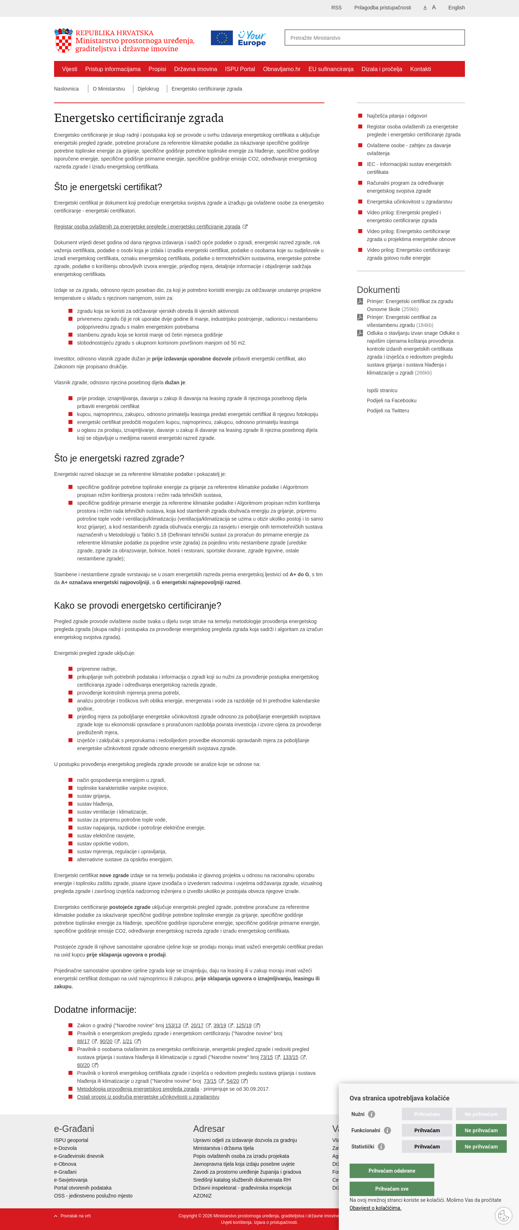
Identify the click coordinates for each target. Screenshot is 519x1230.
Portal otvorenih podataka (83, 1188)
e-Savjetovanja (71, 1180)
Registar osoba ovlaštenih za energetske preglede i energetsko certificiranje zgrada (147, 226)
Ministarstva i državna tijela (223, 1148)
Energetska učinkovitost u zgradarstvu (409, 202)
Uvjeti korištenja (236, 1222)
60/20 (83, 1065)
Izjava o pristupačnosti (275, 1222)
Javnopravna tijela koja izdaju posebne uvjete (244, 1164)
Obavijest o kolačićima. (376, 1208)
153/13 (173, 1025)
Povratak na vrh (76, 1215)
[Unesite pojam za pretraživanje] (343, 38)
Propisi (157, 69)
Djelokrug (148, 89)
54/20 (232, 1081)
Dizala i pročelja (381, 69)
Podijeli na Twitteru (383, 411)
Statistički (362, 1161)
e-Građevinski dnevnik (79, 1156)
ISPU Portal (240, 69)
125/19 (244, 1025)
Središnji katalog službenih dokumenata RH (242, 1180)
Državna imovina (195, 69)
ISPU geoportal (71, 1140)
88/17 (83, 1041)
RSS (336, 7)
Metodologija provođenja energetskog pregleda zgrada (138, 1089)
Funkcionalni (365, 1145)
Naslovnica (66, 89)
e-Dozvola (65, 1148)
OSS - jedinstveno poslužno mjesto (93, 1196)
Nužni (357, 1128)
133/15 (290, 1057)
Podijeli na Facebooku (387, 401)
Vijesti (69, 69)
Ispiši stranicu (377, 391)
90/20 (106, 1041)
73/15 (266, 1057)
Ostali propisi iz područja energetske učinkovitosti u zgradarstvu (148, 1097)
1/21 (127, 1041)
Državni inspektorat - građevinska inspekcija (242, 1188)
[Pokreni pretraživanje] (457, 37)
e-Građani (65, 1172)
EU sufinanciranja (331, 69)
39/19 (219, 1025)
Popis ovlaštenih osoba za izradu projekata (241, 1156)
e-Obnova (65, 1164)
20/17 (197, 1025)
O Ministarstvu (109, 89)
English (456, 7)
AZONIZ (202, 1196)
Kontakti (420, 69)
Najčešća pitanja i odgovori (397, 116)
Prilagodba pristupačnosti (382, 7)
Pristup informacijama (113, 69)
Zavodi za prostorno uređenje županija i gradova (247, 1172)
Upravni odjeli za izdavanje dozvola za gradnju (245, 1140)
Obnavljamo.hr (282, 69)
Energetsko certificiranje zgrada (207, 89)
